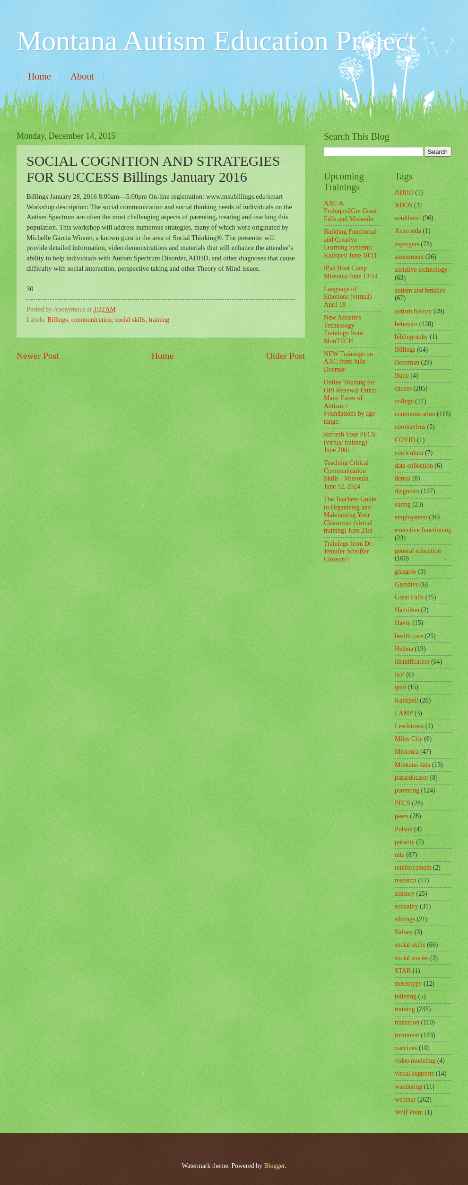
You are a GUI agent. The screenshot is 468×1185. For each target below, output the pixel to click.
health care (409, 636)
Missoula (407, 751)
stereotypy (408, 983)
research (405, 880)
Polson (404, 829)
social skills (130, 319)
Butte (402, 375)
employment (411, 517)
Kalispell (406, 700)
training (159, 319)
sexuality (406, 906)
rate (400, 854)
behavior (406, 324)
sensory (405, 893)
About (82, 76)
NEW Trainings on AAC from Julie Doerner (348, 361)
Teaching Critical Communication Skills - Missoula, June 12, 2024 (347, 474)
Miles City (409, 738)
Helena (404, 648)
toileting (405, 996)
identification (412, 661)
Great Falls (409, 597)
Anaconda (408, 230)
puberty (405, 842)
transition (407, 1022)
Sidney (404, 932)
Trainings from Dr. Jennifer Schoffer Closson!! (348, 551)
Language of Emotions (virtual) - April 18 (350, 296)
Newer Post (38, 356)
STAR (403, 970)
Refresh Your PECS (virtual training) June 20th (349, 442)
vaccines (406, 1047)
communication (91, 319)
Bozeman (407, 362)
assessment (409, 256)
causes (403, 388)
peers (401, 816)
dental (403, 478)
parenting (407, 790)
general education (418, 550)
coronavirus (410, 426)
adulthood (408, 218)
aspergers (407, 244)
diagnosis (407, 491)
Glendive (407, 584)
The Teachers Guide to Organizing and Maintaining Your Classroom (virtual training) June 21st (350, 515)
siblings (405, 919)
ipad (400, 687)
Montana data (412, 764)
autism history (413, 311)
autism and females (420, 290)
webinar (405, 1099)
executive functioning (423, 530)
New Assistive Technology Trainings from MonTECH (343, 329)
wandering (408, 1086)
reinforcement (413, 867)
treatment (407, 1035)
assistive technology (421, 269)
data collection (414, 465)
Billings (57, 319)
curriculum (409, 452)
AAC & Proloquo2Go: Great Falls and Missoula (350, 211)
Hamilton (407, 610)
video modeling (415, 1060)
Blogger (274, 1165)
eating (403, 504)
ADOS (404, 205)
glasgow (405, 571)
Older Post (285, 356)
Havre (403, 622)
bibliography (411, 336)
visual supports (414, 1073)
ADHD (404, 192)
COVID (405, 440)
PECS (402, 803)
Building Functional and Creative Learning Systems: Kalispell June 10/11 (350, 243)
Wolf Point (409, 1112)
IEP (400, 674)
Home (39, 76)
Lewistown (409, 726)
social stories (412, 958)
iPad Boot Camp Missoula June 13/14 (351, 272)
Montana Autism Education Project (216, 40)
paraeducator (411, 777)
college (404, 401)
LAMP (404, 713)
